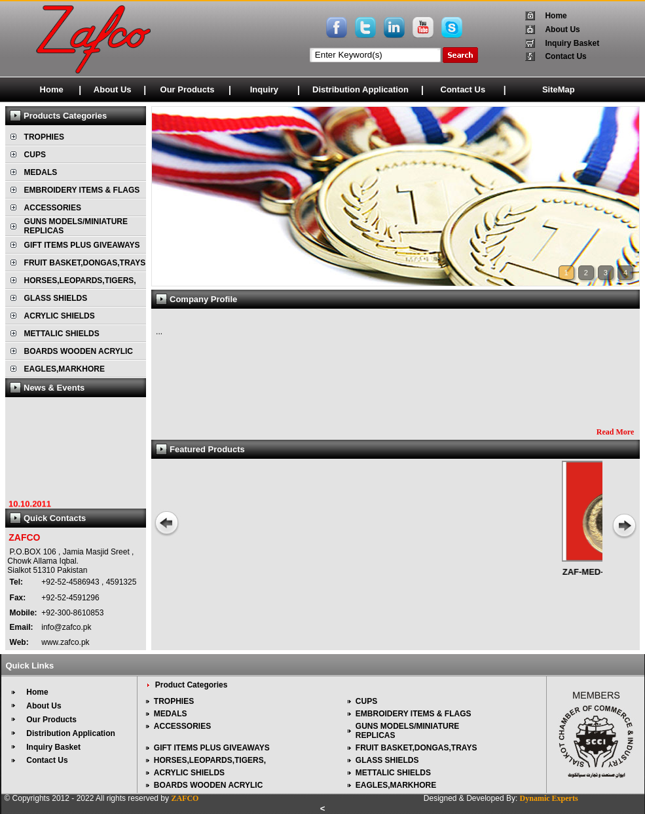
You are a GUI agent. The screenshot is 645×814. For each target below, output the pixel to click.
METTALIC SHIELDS (62, 333)
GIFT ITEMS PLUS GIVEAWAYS (82, 245)
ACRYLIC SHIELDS (59, 315)
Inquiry (264, 89)
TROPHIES (44, 137)
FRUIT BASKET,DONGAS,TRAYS (85, 262)
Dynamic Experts (549, 798)
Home (555, 15)
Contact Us (565, 56)
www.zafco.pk (64, 642)
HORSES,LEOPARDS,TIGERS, (80, 280)
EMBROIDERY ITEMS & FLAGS (82, 190)
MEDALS (41, 172)
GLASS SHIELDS (56, 298)
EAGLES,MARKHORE (64, 369)
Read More (615, 431)
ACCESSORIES (52, 207)
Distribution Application (360, 89)
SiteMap (558, 89)
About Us (562, 29)
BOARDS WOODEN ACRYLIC (78, 351)
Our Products (187, 89)
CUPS (35, 154)
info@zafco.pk (65, 627)
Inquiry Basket (572, 43)
